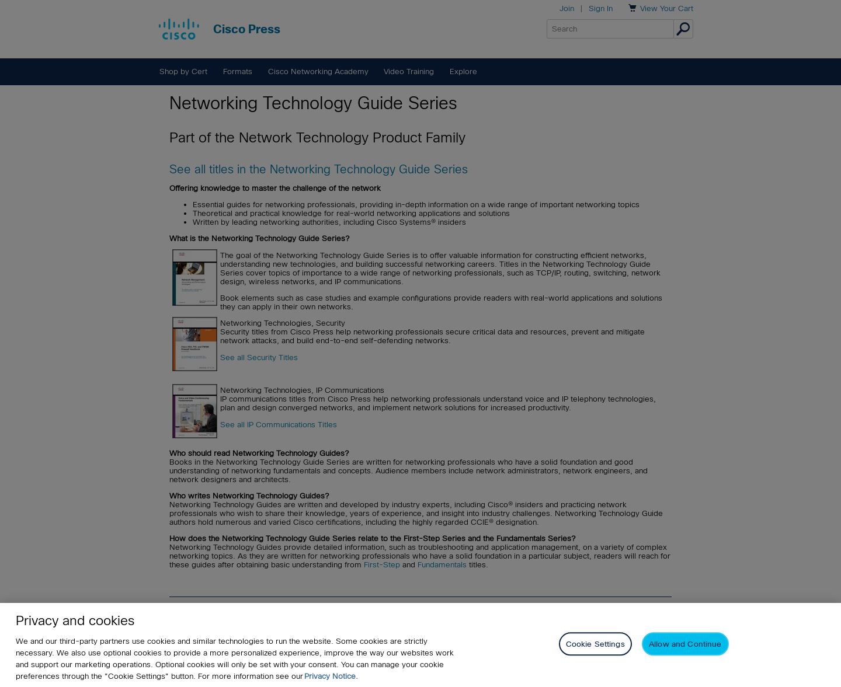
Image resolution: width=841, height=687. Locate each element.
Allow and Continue (685, 644)
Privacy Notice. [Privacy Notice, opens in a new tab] (331, 676)
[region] (420, 645)
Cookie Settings (595, 644)
